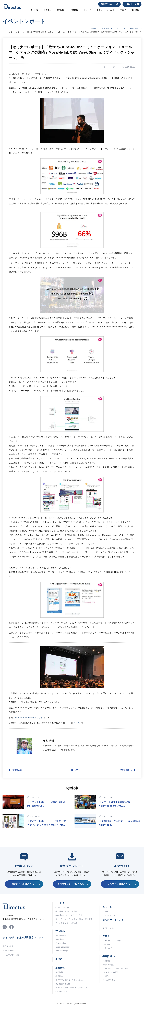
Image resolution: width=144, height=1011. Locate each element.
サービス (34, 10)
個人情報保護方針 (62, 984)
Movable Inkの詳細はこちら (29, 717)
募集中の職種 (108, 965)
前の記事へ (18, 770)
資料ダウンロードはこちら (70, 884)
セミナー (106, 924)
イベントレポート (131, 28)
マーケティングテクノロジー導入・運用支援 (73, 919)
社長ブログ (107, 944)
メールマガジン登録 (11, 955)
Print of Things (61, 951)
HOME (93, 28)
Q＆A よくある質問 (111, 972)
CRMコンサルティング (64, 908)
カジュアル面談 (109, 980)
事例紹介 (61, 10)
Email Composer (62, 947)
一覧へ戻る (74, 770)
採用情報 (135, 10)
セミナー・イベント (105, 10)
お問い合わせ (131, 4)
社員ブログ (107, 948)
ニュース (87, 10)
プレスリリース (109, 915)
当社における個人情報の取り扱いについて (72, 988)
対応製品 (47, 10)
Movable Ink (60, 943)
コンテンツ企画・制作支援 (66, 923)
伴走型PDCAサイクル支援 (66, 911)
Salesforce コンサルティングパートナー (72, 915)
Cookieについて (62, 991)
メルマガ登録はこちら (119, 884)
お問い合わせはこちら (23, 884)
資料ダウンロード (108, 4)
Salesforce (60, 939)
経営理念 (59, 976)
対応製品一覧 (60, 935)
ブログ (123, 10)
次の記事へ (126, 770)
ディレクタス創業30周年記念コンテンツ (24, 937)
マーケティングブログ (112, 941)
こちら (76, 723)
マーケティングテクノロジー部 (115, 968)
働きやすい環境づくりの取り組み (69, 980)
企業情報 (74, 10)
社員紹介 (106, 976)
